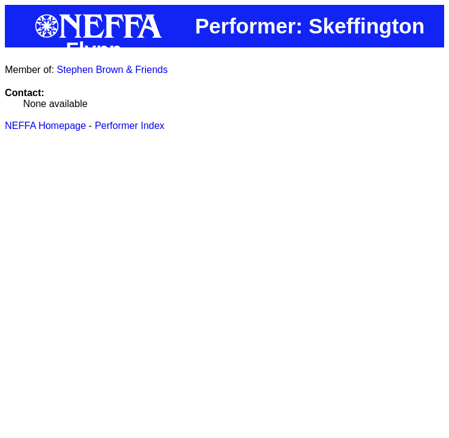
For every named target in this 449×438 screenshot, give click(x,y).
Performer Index (130, 125)
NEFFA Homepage (45, 125)
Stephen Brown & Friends (112, 69)
